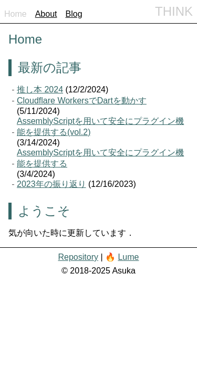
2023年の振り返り (51, 184)
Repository (78, 257)
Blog (74, 13)
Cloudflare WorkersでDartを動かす (82, 100)
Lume (128, 257)
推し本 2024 (40, 89)
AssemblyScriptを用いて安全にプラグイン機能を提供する (100, 158)
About (46, 13)
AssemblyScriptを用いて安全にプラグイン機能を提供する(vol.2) (100, 126)
